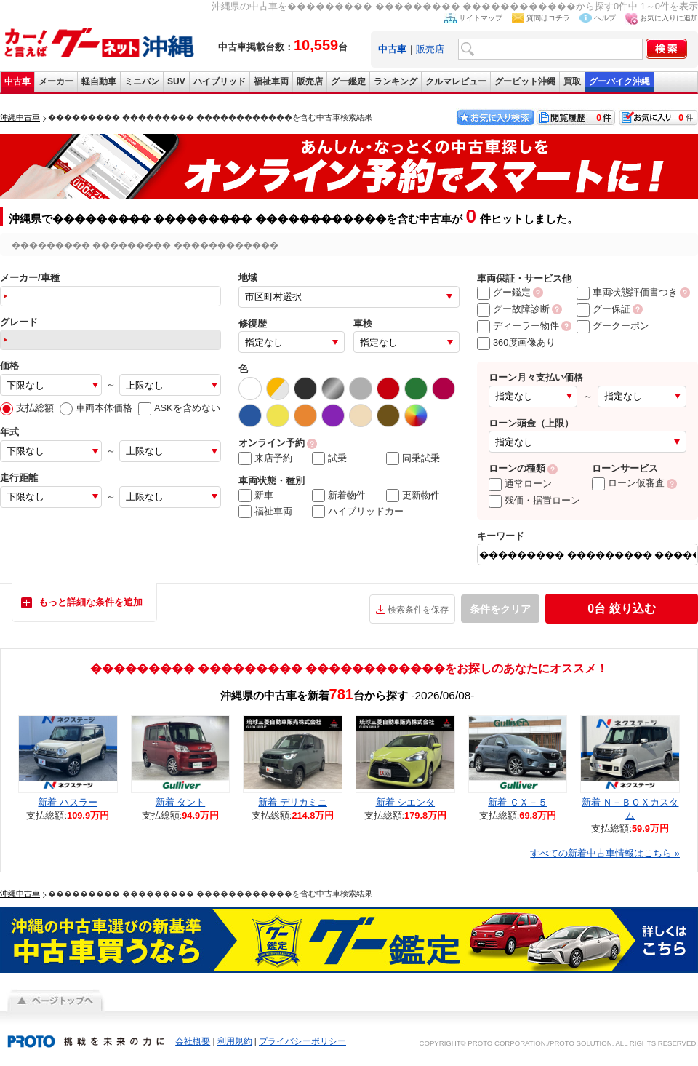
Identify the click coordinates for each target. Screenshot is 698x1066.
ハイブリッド (219, 81)
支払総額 (27, 407)
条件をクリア (500, 609)
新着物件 (339, 495)
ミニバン (141, 81)
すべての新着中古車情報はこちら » (605, 853)
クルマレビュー (455, 81)
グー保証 (603, 308)
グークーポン (613, 325)
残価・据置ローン (534, 500)
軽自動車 (98, 81)
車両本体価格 (96, 407)
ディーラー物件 (518, 325)
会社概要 (192, 1041)
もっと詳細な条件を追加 (91, 602)
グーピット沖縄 (524, 81)
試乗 (329, 458)
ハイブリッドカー (358, 511)
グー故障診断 (513, 308)
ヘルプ (605, 18)
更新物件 (413, 495)
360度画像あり (516, 342)
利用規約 (234, 1041)
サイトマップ (480, 18)
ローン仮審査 (628, 482)
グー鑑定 (348, 81)
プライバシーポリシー (302, 1041)
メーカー (56, 81)
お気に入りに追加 (669, 18)
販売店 (430, 49)
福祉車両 (271, 81)
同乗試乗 (413, 458)
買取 (572, 81)
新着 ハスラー (67, 802)
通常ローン (520, 483)
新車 (255, 495)
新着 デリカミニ (292, 802)
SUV (176, 81)
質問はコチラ (548, 18)
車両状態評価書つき (627, 292)
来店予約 (265, 458)
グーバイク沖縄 (619, 81)
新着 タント (181, 802)
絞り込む (621, 608)
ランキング (395, 81)
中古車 (17, 81)
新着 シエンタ (406, 802)
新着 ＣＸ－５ (517, 802)
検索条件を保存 (418, 610)
